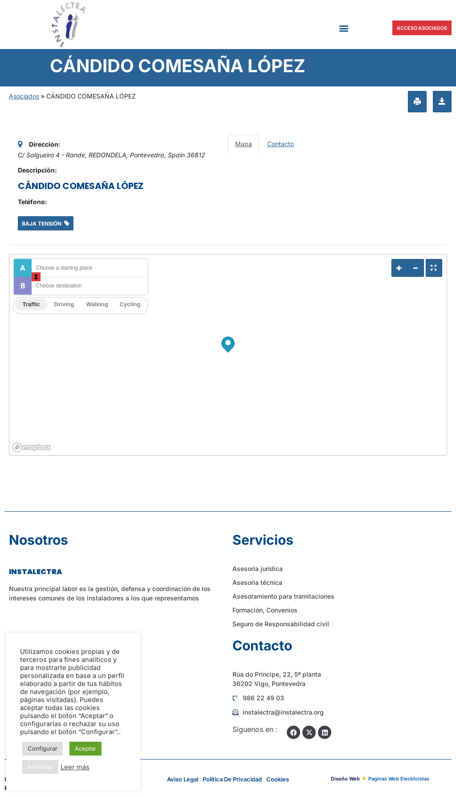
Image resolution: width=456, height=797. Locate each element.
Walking (97, 304)
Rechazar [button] (40, 766)
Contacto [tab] (280, 144)
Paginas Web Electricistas (398, 779)
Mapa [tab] (243, 144)
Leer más (75, 767)
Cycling (130, 304)
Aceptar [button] (85, 748)
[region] (228, 355)
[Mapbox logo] (31, 447)
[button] (343, 28)
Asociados (24, 96)
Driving (64, 304)
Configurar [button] (42, 748)
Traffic (31, 304)
